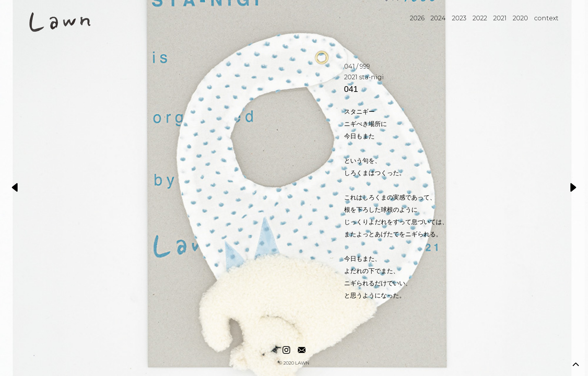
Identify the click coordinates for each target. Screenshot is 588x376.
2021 (500, 18)
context (546, 18)
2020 (520, 18)
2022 (480, 18)
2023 (459, 18)
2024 (438, 18)
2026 (417, 18)
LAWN (302, 363)
